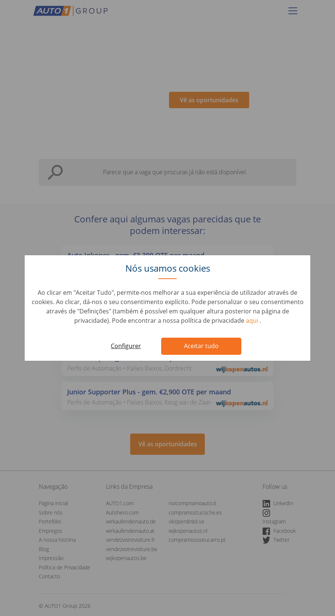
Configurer (126, 346)
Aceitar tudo (201, 346)
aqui (253, 320)
